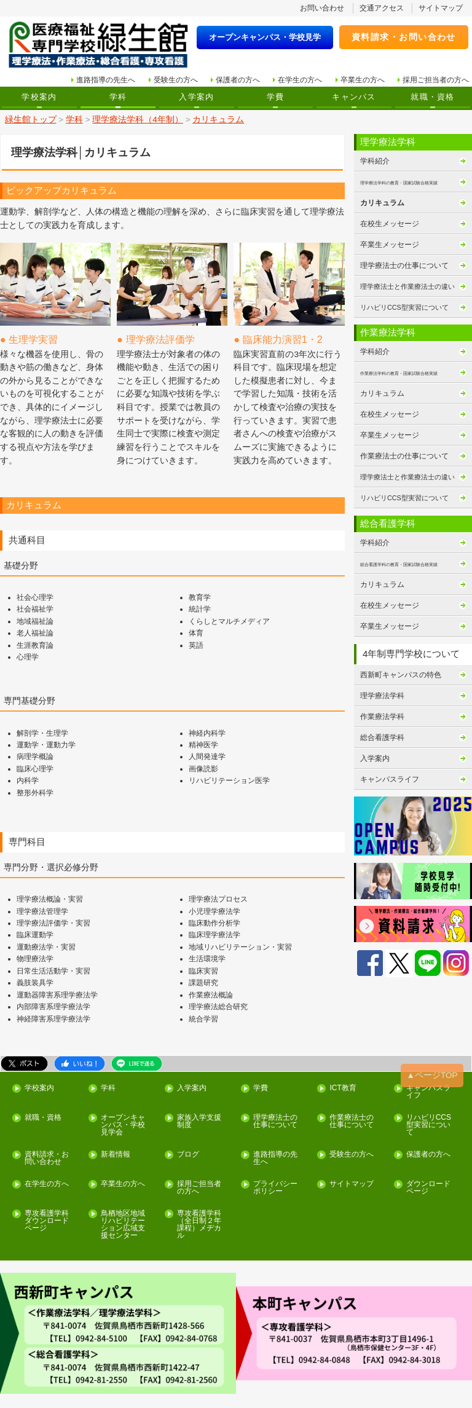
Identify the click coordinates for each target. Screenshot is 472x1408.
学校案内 (39, 94)
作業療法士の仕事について (404, 448)
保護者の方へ (238, 78)
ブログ (188, 1110)
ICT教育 (342, 1046)
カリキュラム (382, 198)
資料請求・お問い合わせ (395, 35)
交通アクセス (382, 7)
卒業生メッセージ (389, 239)
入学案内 (196, 94)
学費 (276, 94)
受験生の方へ (176, 78)
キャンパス (354, 94)
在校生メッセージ (389, 218)
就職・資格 (432, 94)
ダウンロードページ (428, 1142)
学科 (118, 94)
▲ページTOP (434, 1033)
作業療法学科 (382, 705)
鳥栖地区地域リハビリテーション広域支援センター (122, 1177)
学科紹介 (375, 156)
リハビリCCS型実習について (428, 1081)
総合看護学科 (382, 725)
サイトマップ (441, 7)
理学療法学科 (382, 684)
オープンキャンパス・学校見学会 (122, 1081)
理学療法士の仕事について (404, 259)
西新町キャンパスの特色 (400, 663)
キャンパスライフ (389, 767)
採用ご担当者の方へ (436, 78)
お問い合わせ (323, 7)
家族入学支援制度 (199, 1078)
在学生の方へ (300, 78)
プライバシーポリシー (275, 1142)
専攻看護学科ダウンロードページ (46, 1173)
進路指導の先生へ (106, 78)
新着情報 (115, 1110)
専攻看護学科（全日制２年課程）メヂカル (199, 1177)
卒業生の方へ (362, 78)
